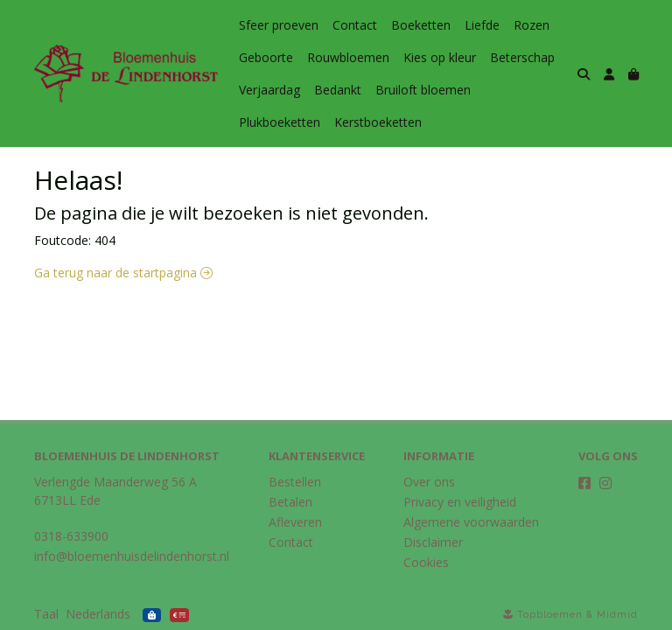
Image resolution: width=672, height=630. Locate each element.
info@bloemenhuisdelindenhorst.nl (131, 556)
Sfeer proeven (278, 25)
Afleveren (295, 522)
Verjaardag (269, 89)
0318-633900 (71, 536)
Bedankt (337, 89)
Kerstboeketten (378, 122)
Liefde (482, 25)
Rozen (532, 25)
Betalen (290, 502)
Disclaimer (433, 542)
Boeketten (421, 25)
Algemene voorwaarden (471, 522)
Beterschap (522, 57)
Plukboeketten (279, 122)
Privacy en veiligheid (459, 502)
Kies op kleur (439, 57)
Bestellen (295, 481)
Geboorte (266, 57)
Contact (354, 25)
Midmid (617, 614)
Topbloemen (550, 614)
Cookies (426, 562)
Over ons (429, 481)
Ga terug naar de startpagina (123, 272)
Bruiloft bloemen (423, 89)
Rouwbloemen (348, 57)
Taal (46, 614)
